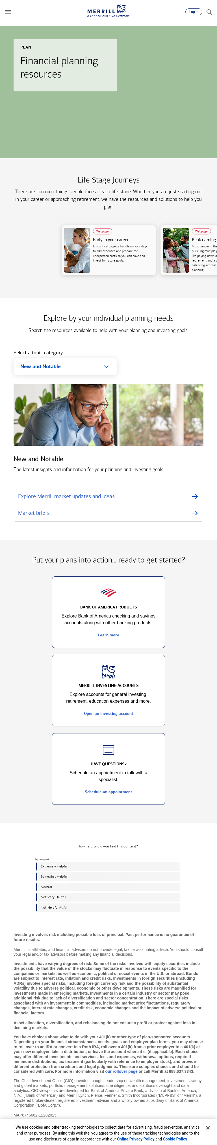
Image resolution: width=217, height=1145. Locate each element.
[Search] (209, 11)
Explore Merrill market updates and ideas (66, 496)
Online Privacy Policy (136, 1139)
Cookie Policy (175, 1139)
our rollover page (121, 1071)
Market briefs (34, 512)
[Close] (208, 1128)
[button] (8, 12)
